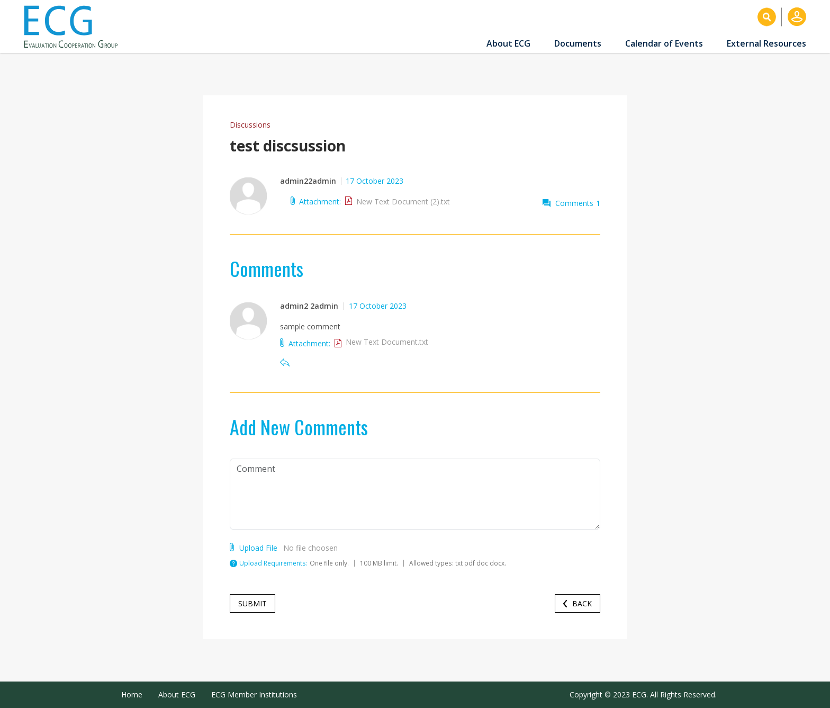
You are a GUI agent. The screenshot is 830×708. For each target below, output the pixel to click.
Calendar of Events (664, 43)
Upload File (258, 547)
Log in (797, 16)
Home (131, 694)
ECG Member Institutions (254, 694)
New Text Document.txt (387, 342)
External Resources (766, 43)
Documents (577, 43)
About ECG (508, 43)
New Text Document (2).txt (403, 201)
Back (582, 603)
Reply (285, 362)
